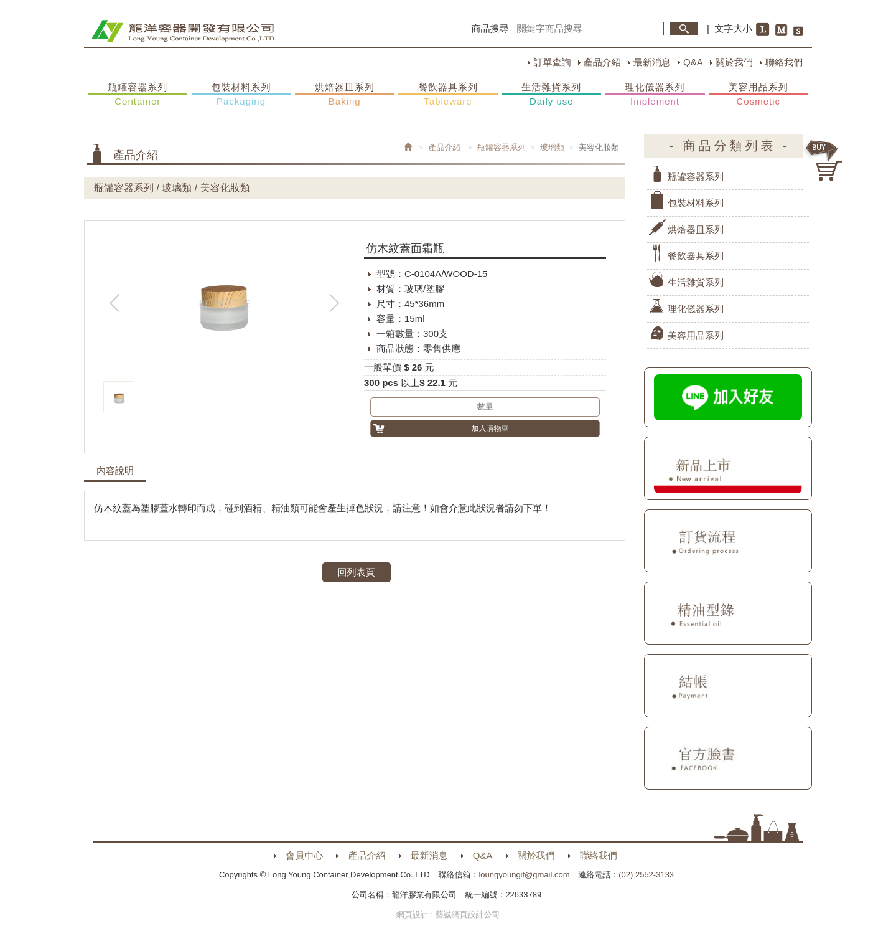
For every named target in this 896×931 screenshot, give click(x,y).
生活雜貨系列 (551, 95)
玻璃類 (552, 147)
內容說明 (115, 471)
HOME (182, 31)
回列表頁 (356, 572)
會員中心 (304, 855)
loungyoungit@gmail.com (523, 874)
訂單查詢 (552, 62)
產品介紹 (602, 62)
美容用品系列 (758, 95)
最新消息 (652, 62)
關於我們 (734, 62)
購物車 (824, 160)
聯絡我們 (784, 62)
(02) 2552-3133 (646, 874)
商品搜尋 (490, 28)
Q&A (693, 62)
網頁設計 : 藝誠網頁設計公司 (448, 914)
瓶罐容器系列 (137, 95)
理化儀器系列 (655, 95)
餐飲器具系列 (448, 95)
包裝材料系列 (241, 95)
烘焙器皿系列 (344, 95)
